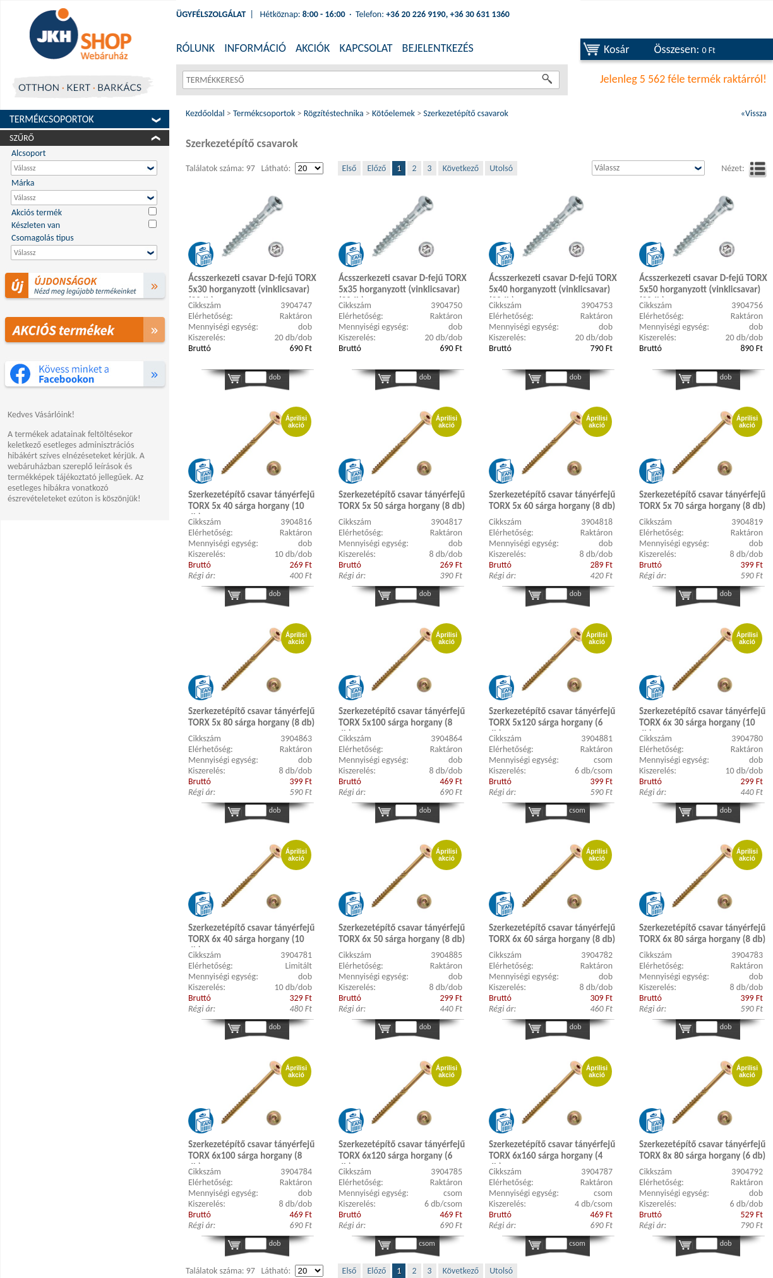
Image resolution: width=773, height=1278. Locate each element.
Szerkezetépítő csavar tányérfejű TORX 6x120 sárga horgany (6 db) (402, 1151)
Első (349, 168)
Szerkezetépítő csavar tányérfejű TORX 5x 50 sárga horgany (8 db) (402, 500)
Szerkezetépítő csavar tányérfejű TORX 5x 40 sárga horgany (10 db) (251, 501)
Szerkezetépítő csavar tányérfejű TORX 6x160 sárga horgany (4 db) (552, 1151)
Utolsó (501, 168)
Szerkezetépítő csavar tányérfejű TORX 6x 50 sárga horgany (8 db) (402, 933)
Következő (461, 168)
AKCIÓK (313, 48)
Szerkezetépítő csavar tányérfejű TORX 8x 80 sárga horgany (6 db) (702, 1149)
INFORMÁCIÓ (255, 48)
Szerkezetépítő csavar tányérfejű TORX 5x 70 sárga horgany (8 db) (702, 500)
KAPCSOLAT (365, 48)
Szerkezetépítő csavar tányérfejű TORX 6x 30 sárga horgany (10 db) (702, 718)
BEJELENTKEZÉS (438, 48)
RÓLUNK (195, 48)
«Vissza (754, 113)
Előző (376, 168)
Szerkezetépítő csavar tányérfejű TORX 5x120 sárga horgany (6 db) (552, 718)
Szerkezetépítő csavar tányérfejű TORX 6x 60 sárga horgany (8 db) (552, 933)
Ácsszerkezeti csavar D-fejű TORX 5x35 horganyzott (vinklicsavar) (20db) (403, 284)
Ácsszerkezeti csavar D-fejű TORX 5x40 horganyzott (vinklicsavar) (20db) (553, 284)
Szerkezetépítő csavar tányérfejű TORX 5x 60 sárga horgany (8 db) (552, 500)
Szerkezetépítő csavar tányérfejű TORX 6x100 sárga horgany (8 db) (251, 1151)
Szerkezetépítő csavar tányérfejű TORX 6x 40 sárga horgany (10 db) (251, 934)
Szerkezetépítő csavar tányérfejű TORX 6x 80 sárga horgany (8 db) (702, 933)
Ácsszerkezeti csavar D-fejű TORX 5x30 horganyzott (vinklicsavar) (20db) (252, 284)
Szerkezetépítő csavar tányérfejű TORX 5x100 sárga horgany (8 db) (402, 718)
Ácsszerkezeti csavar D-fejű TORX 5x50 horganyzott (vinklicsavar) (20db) (703, 284)
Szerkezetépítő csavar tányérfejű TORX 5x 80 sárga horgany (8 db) (251, 716)
